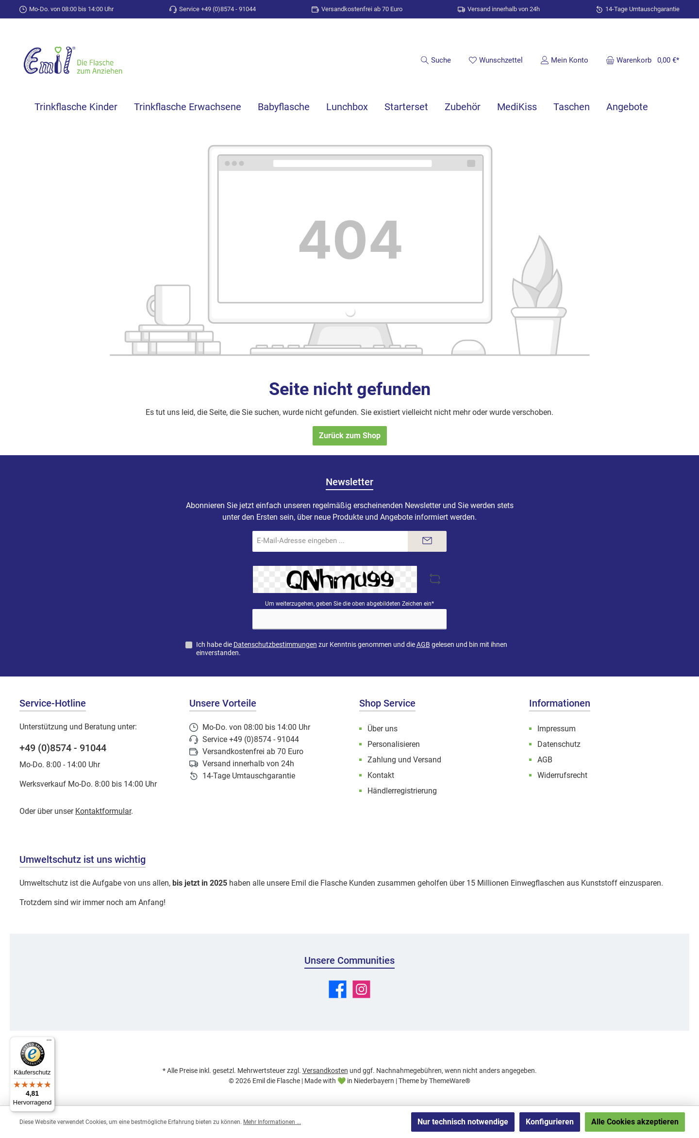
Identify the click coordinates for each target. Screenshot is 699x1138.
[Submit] (427, 541)
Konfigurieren (550, 1121)
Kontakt (380, 775)
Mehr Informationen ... (272, 1122)
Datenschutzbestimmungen (275, 644)
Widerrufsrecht (562, 775)
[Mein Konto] (564, 60)
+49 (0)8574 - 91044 (62, 748)
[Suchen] (435, 60)
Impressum (556, 728)
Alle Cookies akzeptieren (635, 1121)
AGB (423, 644)
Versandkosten (325, 1070)
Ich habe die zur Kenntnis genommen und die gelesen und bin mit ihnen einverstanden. (351, 649)
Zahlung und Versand (404, 759)
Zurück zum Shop (350, 435)
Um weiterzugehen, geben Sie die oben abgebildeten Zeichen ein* (349, 603)
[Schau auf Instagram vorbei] (361, 989)
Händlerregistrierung (402, 790)
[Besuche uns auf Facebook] (338, 989)
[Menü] (49, 1042)
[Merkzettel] (495, 60)
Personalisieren (393, 744)
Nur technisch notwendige (462, 1121)
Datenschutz (559, 744)
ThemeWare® (449, 1081)
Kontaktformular (103, 811)
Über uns (382, 728)
